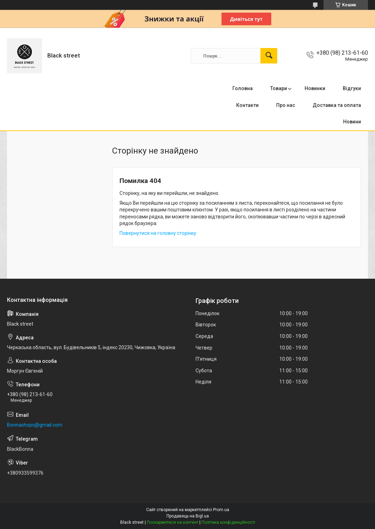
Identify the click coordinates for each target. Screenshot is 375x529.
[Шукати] (268, 55)
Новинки (315, 88)
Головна (242, 88)
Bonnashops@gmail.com (34, 425)
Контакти (247, 105)
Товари (278, 88)
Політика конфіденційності (228, 522)
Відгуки (352, 88)
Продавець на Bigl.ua (187, 516)
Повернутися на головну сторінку (158, 233)
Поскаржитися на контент (172, 522)
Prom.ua (221, 509)
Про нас (285, 105)
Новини (352, 121)
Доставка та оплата (337, 105)
